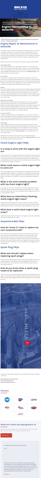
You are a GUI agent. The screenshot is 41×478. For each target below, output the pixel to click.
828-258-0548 (31, 71)
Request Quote (27, 343)
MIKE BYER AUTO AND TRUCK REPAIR (11, 22)
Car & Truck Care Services (7, 380)
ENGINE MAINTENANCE (21, 24)
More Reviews (6, 435)
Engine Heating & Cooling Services (9, 379)
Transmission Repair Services (8, 382)
